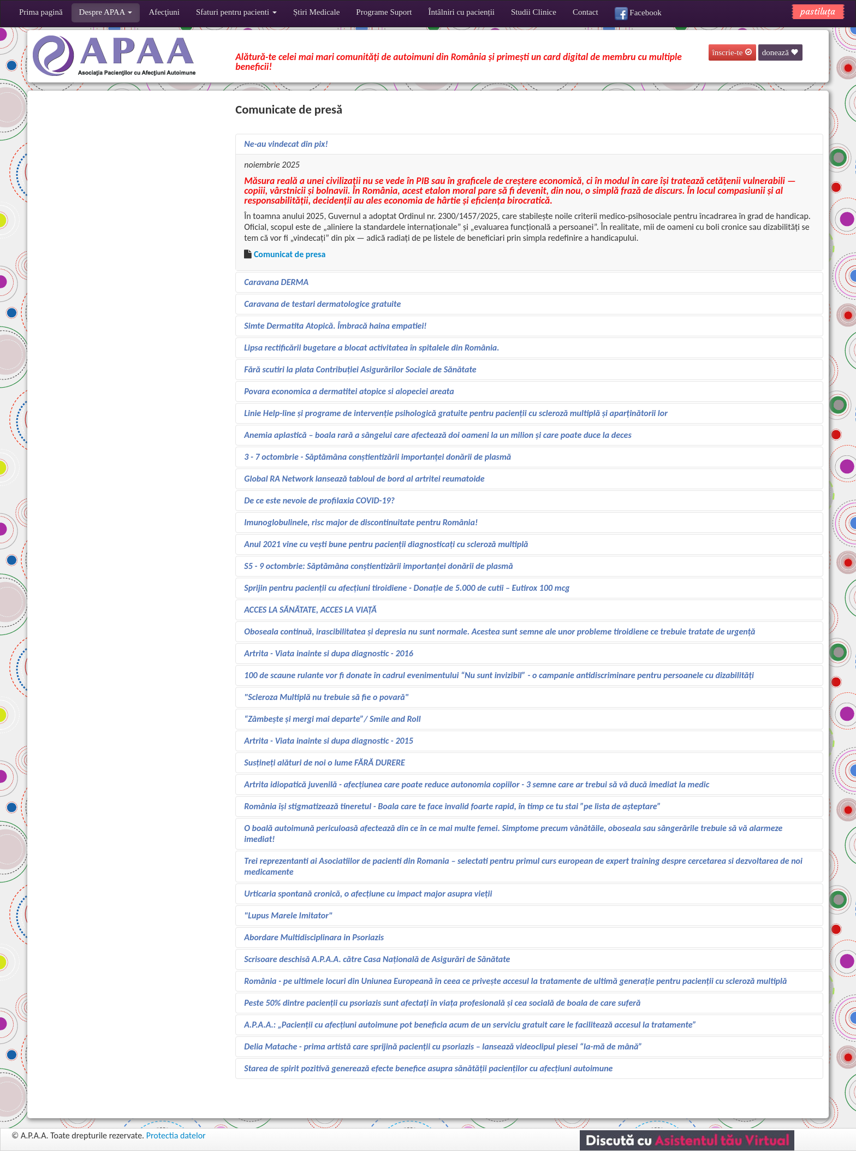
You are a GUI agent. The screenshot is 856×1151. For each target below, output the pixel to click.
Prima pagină (41, 12)
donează (780, 52)
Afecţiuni (164, 12)
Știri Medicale (316, 12)
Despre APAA (106, 12)
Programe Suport (384, 12)
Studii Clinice (533, 12)
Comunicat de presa (289, 254)
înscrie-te (732, 52)
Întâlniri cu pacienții (461, 12)
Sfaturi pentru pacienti (236, 12)
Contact (585, 12)
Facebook (638, 13)
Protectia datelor (176, 1135)
